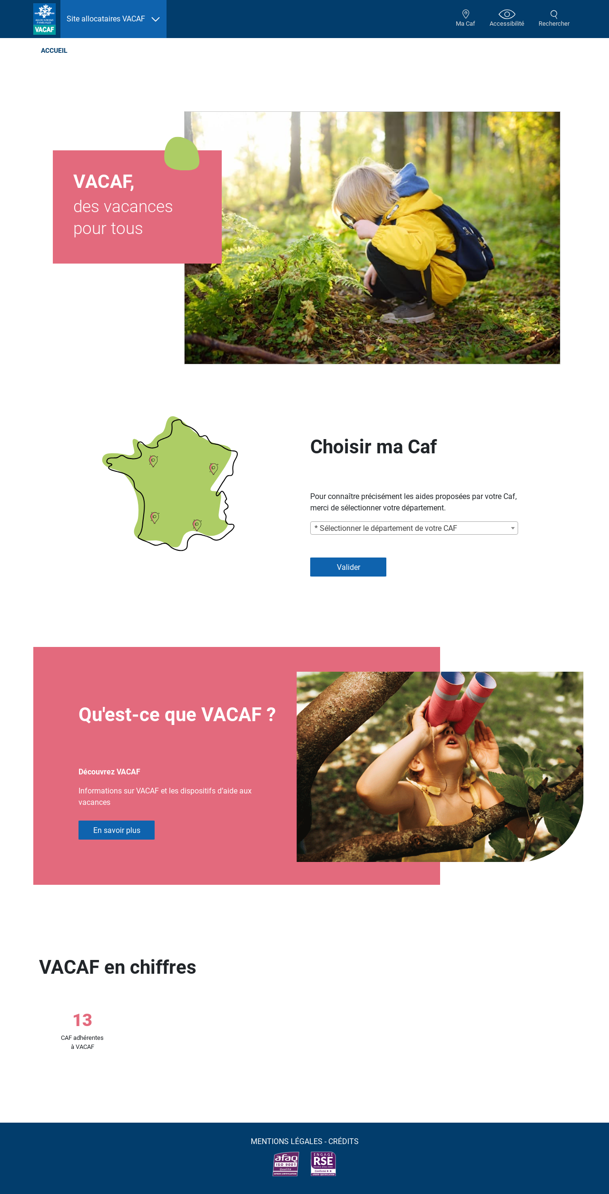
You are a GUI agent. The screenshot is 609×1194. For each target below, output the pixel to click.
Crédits (343, 1141)
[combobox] (414, 528)
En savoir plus (116, 830)
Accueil (54, 51)
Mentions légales (287, 1141)
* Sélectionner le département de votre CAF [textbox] (385, 528)
